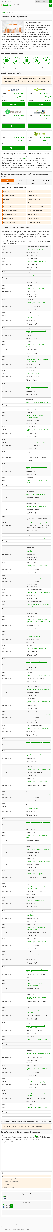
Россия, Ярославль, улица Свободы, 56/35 (38, 769)
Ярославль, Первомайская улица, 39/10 (37, 538)
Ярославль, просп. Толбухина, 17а (36, 261)
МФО (36, 1136)
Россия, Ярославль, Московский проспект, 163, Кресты (35, 1026)
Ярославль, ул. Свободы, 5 (33, 373)
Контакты (9, 1)
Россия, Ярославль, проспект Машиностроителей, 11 (34, 416)
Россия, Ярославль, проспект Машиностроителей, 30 (34, 635)
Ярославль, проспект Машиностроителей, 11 (33, 807)
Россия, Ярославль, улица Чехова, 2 (36, 523)
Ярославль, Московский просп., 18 (36, 249)
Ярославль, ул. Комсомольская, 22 (36, 900)
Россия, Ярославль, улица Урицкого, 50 (37, 689)
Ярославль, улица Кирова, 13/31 (35, 443)
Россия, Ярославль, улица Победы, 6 (36, 288)
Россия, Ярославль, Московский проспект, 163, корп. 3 (35, 887)
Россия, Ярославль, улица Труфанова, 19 (38, 742)
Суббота (5, 1142)
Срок (7, 183)
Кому (20, 180)
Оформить (13, 104)
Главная (3, 1)
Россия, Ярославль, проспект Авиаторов (38, 592)
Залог (33, 183)
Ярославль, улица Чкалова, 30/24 (35, 455)
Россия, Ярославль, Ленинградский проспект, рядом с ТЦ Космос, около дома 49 (38, 621)
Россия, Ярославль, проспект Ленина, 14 (38, 675)
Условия (32, 180)
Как (7, 180)
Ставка (46, 183)
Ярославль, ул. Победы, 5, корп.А (35, 494)
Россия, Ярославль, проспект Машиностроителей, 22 (34, 874)
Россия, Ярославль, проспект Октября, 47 (38, 715)
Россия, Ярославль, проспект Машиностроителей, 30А (34, 984)
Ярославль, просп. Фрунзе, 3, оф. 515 (37, 402)
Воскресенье (15, 1142)
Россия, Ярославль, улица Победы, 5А (37, 1082)
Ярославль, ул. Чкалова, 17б (34, 275)
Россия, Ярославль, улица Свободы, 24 (37, 728)
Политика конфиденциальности (16, 1224)
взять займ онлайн (29, 158)
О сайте (3, 1224)
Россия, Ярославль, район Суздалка (36, 662)
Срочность (46, 180)
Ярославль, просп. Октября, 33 (35, 579)
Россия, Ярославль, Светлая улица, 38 (37, 506)
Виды (20, 183)
